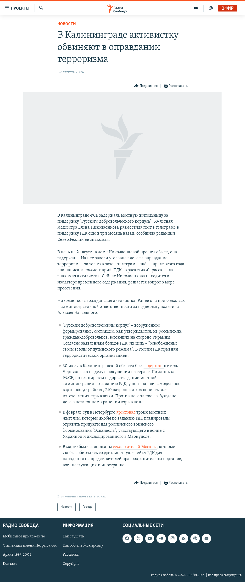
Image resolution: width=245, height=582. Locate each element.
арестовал (126, 412)
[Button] (146, 86)
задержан (154, 366)
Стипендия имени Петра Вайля (30, 545)
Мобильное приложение (24, 536)
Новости (66, 24)
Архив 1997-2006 (17, 555)
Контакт (10, 564)
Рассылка (71, 555)
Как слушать (73, 536)
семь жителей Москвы (135, 447)
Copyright (71, 564)
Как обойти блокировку (83, 545)
